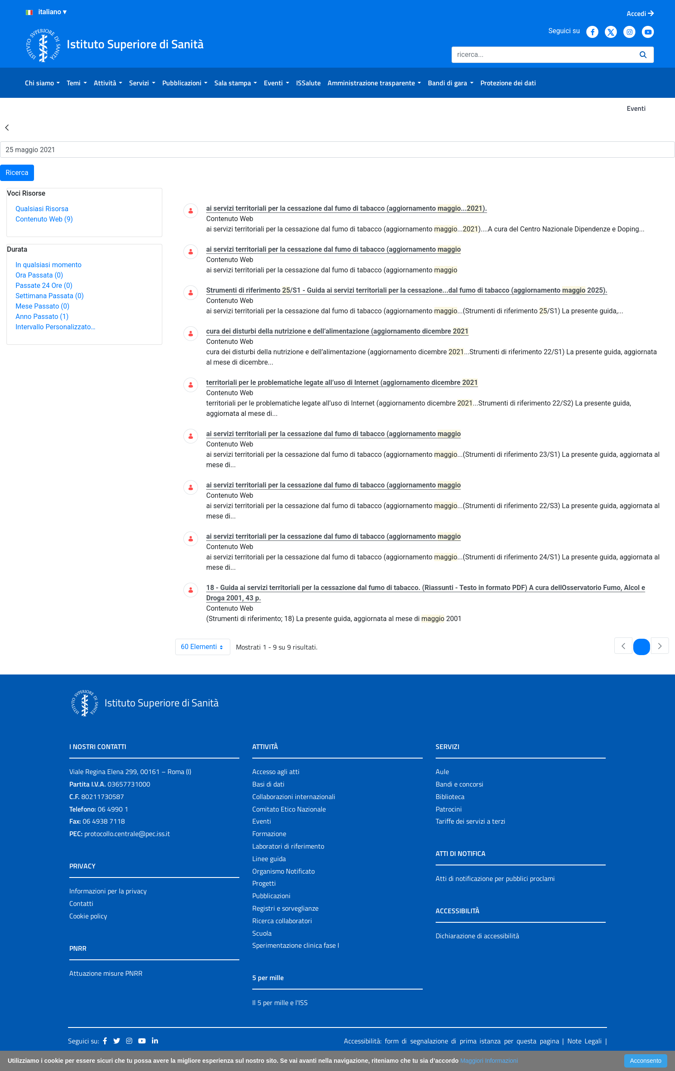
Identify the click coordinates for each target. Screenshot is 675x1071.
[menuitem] (42, 82)
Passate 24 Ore (43, 285)
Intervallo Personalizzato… (55, 327)
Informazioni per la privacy (108, 891)
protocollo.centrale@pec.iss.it (127, 833)
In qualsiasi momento (48, 265)
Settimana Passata (49, 296)
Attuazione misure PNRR (105, 973)
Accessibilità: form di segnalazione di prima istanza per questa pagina (451, 1041)
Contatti (81, 903)
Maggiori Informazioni (489, 1060)
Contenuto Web (44, 219)
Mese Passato (42, 306)
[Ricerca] (542, 55)
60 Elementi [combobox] (205, 647)
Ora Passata (39, 275)
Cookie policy (88, 916)
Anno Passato (41, 316)
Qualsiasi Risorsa (41, 209)
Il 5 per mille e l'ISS (280, 1002)
